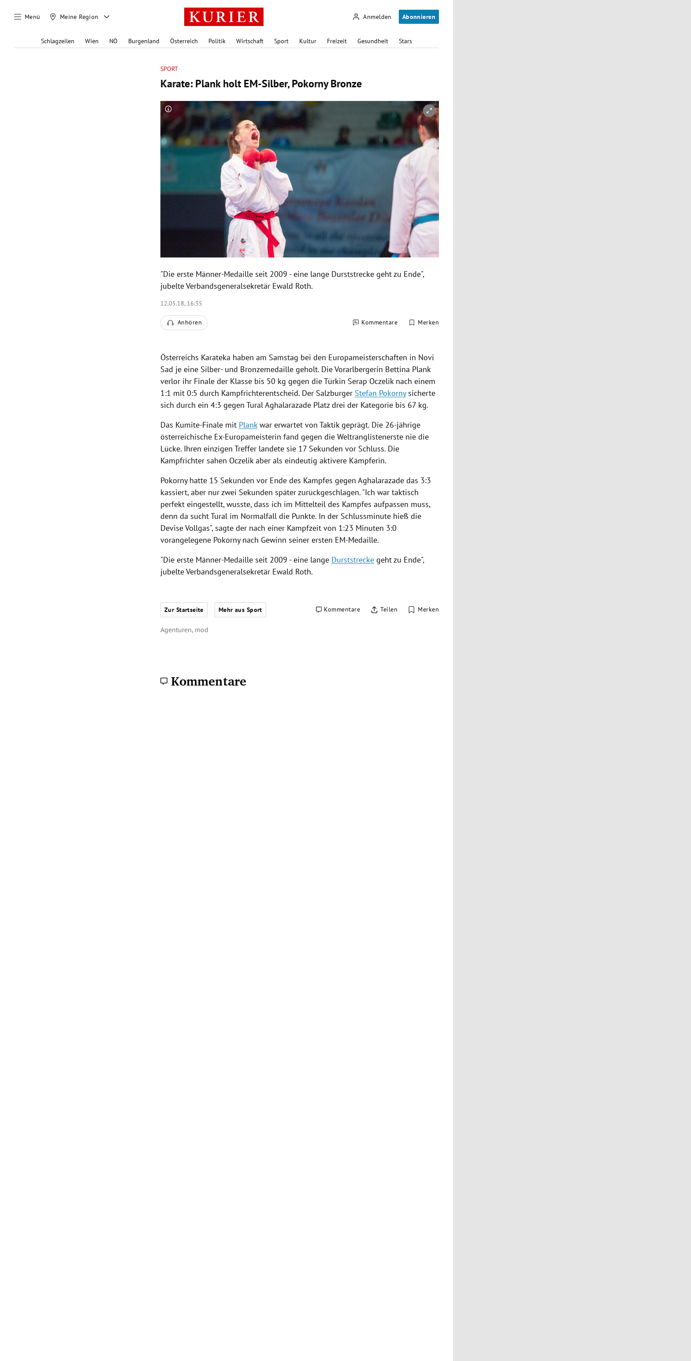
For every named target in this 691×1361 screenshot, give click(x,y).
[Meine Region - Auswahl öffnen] (106, 17)
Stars (405, 41)
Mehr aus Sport (240, 610)
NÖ (113, 41)
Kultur (307, 41)
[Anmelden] (372, 17)
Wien (92, 41)
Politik (217, 41)
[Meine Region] (74, 17)
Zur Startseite (184, 610)
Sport (281, 41)
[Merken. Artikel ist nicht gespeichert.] (423, 323)
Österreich (184, 41)
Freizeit (337, 41)
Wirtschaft (250, 41)
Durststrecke (352, 560)
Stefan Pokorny (380, 393)
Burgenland (144, 41)
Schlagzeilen (57, 41)
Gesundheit (372, 41)
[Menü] (27, 17)
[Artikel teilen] (384, 610)
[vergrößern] (429, 110)
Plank (248, 425)
